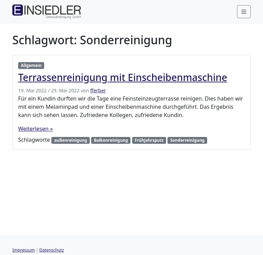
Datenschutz (51, 250)
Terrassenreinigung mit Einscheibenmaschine (122, 77)
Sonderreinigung (187, 140)
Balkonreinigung (111, 140)
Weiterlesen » (35, 128)
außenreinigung (70, 140)
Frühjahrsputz (149, 140)
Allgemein (31, 65)
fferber (98, 90)
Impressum (23, 250)
